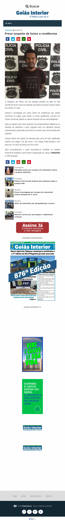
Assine (23, 496)
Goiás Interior (27, 506)
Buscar (32, 6)
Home (15, 496)
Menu (10, 23)
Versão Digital (35, 496)
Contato (48, 496)
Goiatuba (8, 30)
